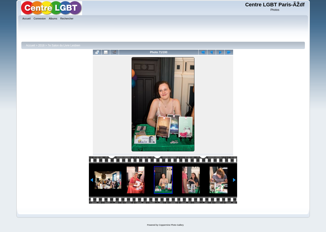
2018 (41, 45)
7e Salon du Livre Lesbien (64, 45)
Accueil (30, 45)
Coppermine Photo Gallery (171, 225)
